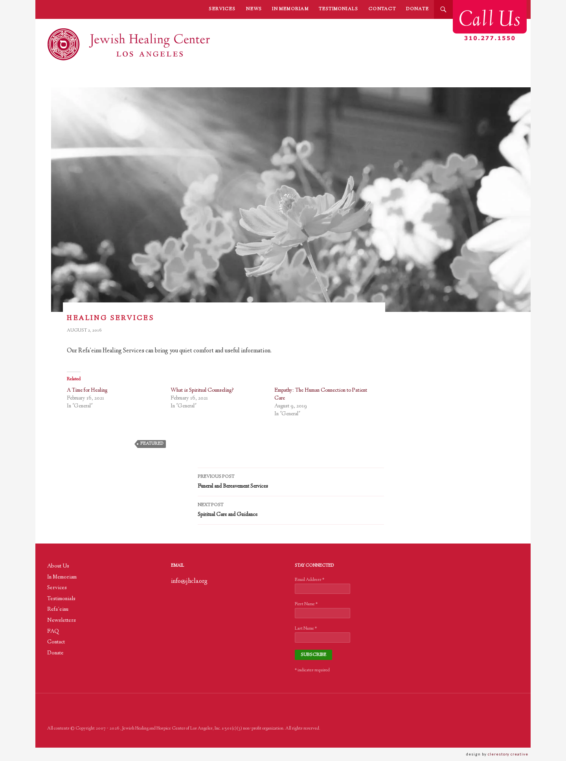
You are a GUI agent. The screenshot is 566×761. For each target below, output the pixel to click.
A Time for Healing (87, 390)
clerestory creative (509, 754)
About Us (58, 566)
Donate (417, 9)
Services (222, 9)
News (254, 9)
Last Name (306, 628)
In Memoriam (290, 9)
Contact (381, 9)
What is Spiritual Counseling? (202, 390)
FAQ (53, 632)
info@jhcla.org (189, 581)
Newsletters (61, 621)
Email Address (309, 580)
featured (151, 444)
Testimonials (338, 9)
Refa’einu (57, 610)
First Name (306, 604)
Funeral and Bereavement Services (291, 481)
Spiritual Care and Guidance (291, 509)
